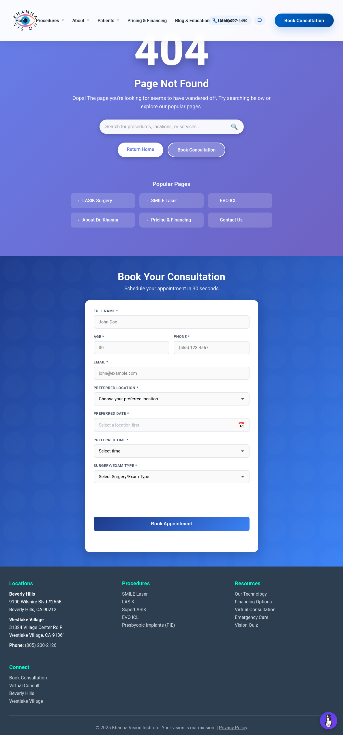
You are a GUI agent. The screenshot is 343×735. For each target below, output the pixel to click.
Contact (226, 20)
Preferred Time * (111, 440)
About (78, 20)
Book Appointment (171, 523)
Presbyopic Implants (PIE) (148, 625)
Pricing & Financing (147, 20)
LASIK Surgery (97, 200)
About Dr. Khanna (100, 220)
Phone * (182, 336)
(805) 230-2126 (40, 645)
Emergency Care (251, 617)
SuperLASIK (134, 609)
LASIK (128, 602)
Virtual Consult (24, 685)
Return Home (140, 149)
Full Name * (106, 311)
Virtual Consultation (255, 609)
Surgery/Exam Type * (115, 465)
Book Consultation (304, 20)
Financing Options (253, 602)
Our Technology (251, 594)
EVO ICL (228, 200)
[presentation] (171, 500)
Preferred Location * (116, 388)
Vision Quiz (246, 625)
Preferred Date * (111, 413)
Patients (106, 20)
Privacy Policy (233, 727)
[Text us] (259, 20)
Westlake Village (26, 701)
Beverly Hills (21, 693)
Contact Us (231, 220)
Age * (99, 336)
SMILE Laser (164, 200)
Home (21, 20)
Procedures (47, 20)
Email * (101, 362)
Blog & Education (192, 20)
